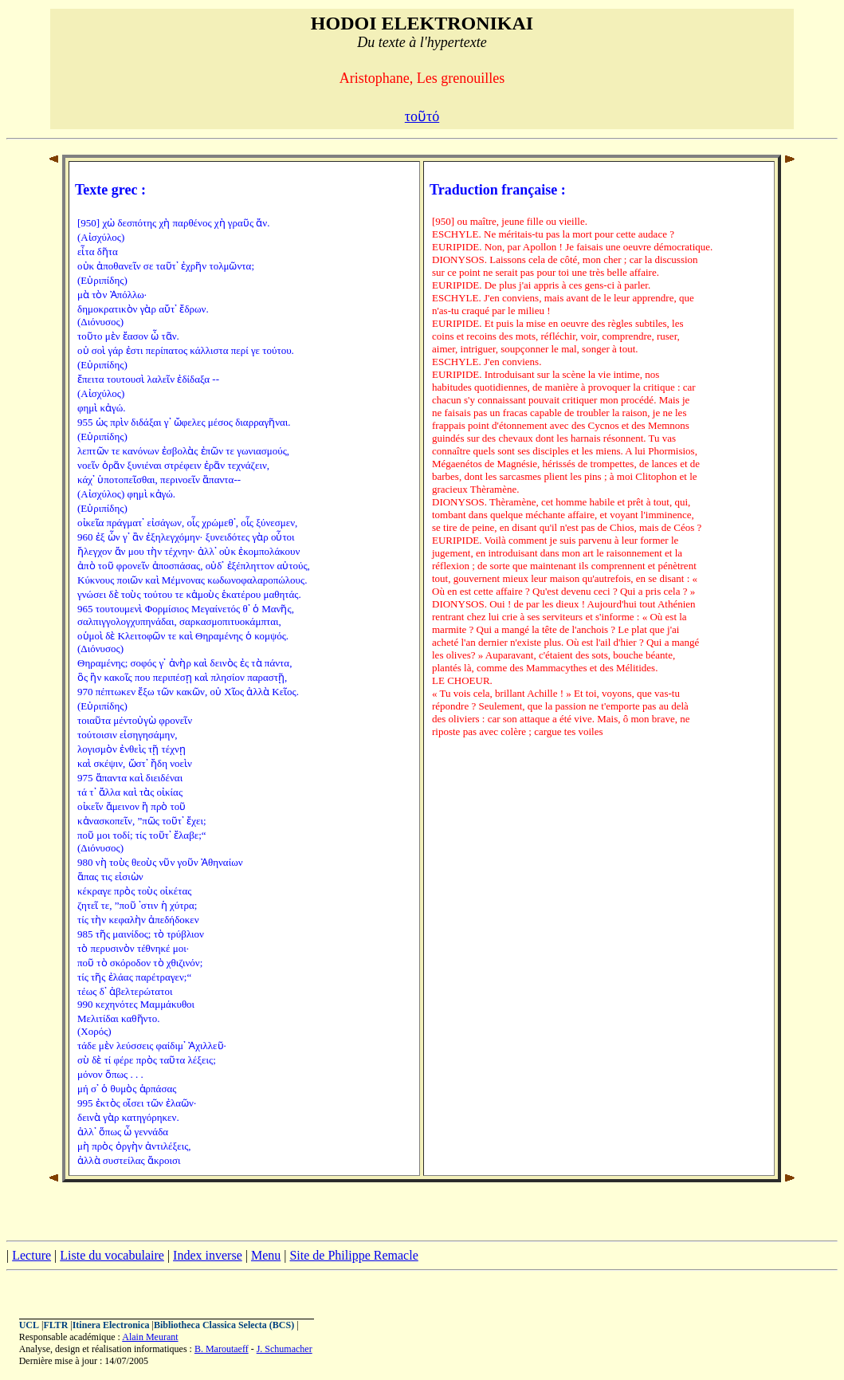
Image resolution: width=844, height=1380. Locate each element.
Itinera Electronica (111, 1325)
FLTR (55, 1325)
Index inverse (207, 1255)
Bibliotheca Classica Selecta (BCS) (224, 1325)
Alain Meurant (150, 1337)
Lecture (31, 1255)
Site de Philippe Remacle (353, 1255)
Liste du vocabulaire (112, 1255)
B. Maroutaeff (221, 1348)
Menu (266, 1255)
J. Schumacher (284, 1348)
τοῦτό (422, 116)
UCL (29, 1325)
